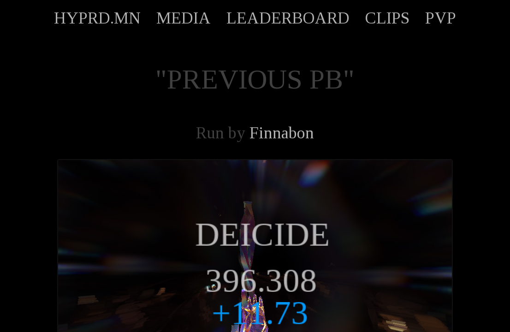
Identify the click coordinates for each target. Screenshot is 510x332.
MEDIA (183, 18)
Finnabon (281, 133)
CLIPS (387, 18)
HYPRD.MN (97, 18)
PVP (440, 18)
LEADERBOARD (288, 18)
